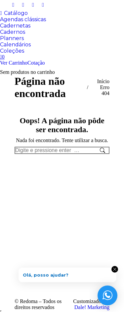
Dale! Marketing (91, 307)
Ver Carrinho (13, 63)
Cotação (36, 63)
